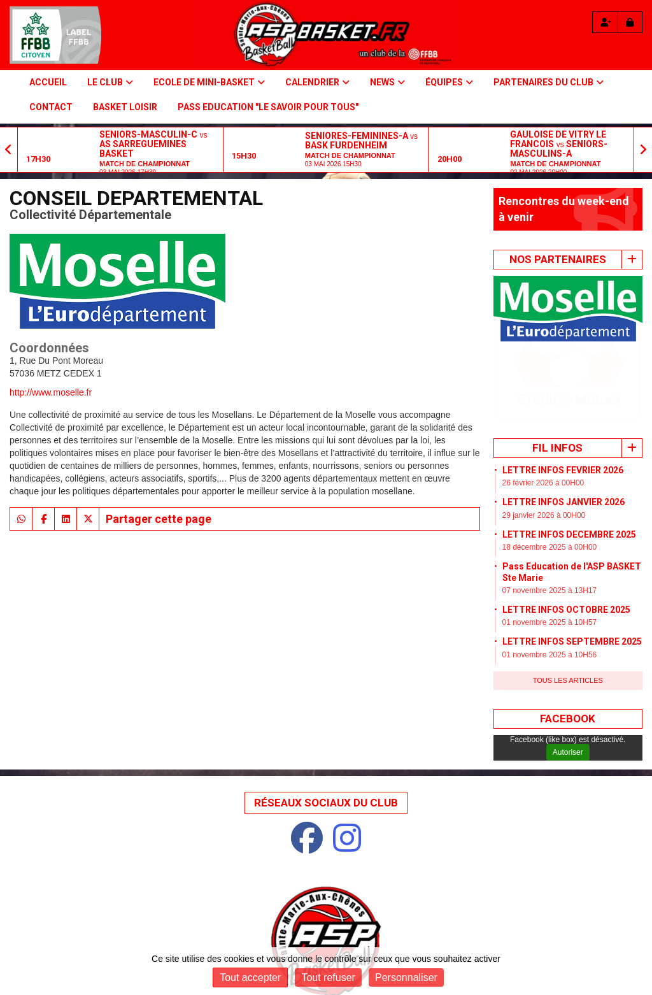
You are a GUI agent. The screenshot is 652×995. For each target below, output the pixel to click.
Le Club (110, 82)
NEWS (387, 82)
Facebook (567, 640)
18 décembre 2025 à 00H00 (549, 469)
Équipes (449, 82)
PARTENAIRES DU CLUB (548, 82)
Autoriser (568, 674)
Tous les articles (568, 602)
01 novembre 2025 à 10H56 (549, 577)
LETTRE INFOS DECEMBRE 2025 (569, 457)
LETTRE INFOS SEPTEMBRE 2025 (572, 564)
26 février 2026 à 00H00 (543, 405)
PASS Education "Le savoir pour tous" (268, 107)
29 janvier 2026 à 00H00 (544, 437)
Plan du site (158, 945)
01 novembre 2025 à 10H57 (549, 544)
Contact (51, 107)
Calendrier (317, 82)
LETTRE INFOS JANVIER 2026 (563, 424)
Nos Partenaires (557, 259)
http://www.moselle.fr (51, 392)
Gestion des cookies (476, 945)
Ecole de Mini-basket (209, 82)
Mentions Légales (244, 945)
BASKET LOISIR (125, 107)
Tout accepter (250, 977)
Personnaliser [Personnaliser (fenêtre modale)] (406, 977)
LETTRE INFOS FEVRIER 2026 (562, 392)
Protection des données (358, 945)
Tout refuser (328, 977)
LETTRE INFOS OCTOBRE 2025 (566, 532)
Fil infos (557, 370)
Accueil (48, 82)
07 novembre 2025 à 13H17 (549, 512)
